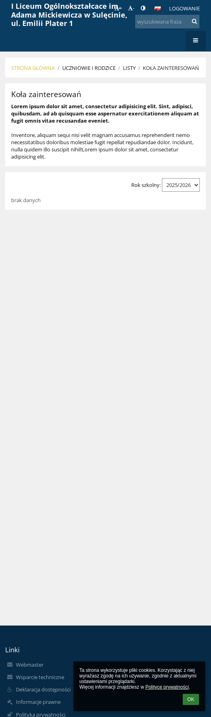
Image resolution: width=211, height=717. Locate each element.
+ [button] (118, 8)
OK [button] (190, 699)
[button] (158, 8)
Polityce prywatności (167, 687)
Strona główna (33, 68)
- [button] (131, 8)
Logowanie (184, 8)
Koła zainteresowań (171, 68)
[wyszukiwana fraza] (167, 21)
